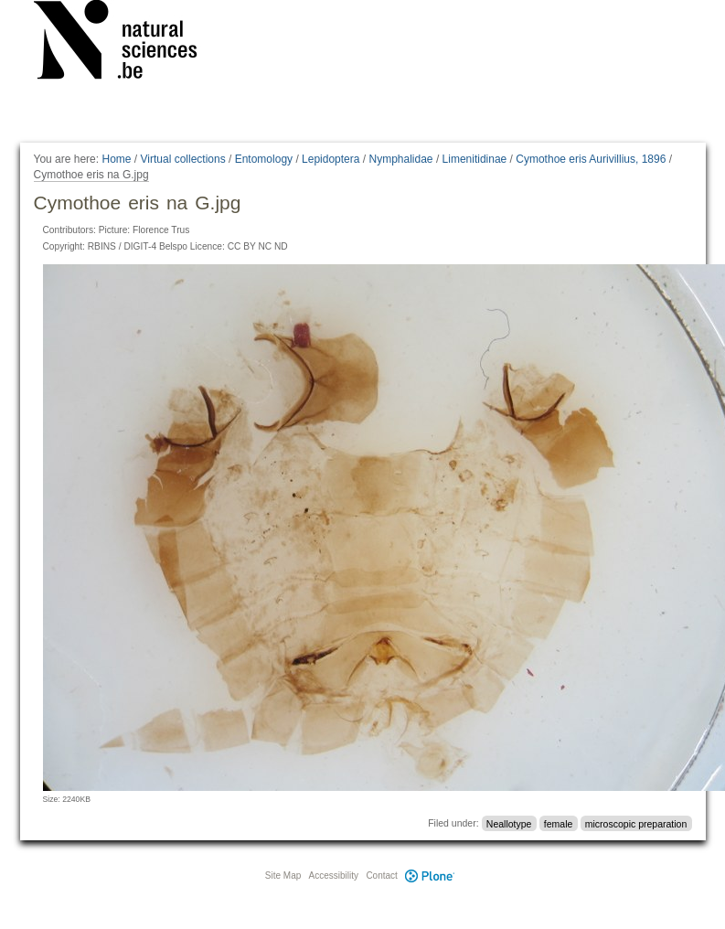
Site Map (283, 875)
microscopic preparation (636, 822)
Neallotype (509, 822)
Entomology (264, 159)
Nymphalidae (400, 159)
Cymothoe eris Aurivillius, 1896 (591, 159)
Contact (381, 875)
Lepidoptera (330, 159)
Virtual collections (183, 159)
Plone (430, 875)
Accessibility (333, 875)
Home (116, 159)
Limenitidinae (474, 159)
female (558, 822)
